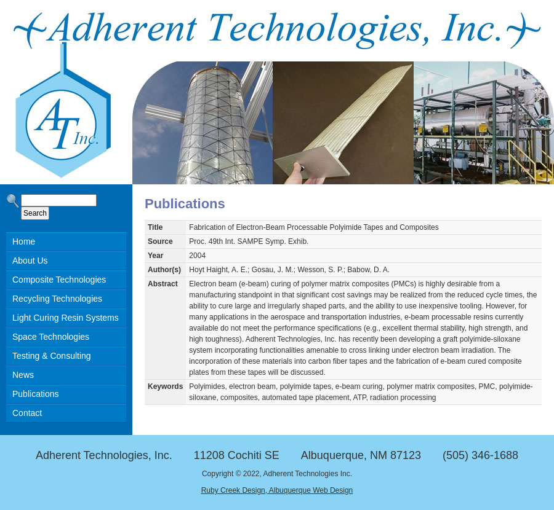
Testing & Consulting (51, 356)
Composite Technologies (59, 279)
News (23, 375)
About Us (30, 260)
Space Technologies (50, 337)
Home (23, 241)
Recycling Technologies (57, 299)
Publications (35, 394)
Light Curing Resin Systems (65, 318)
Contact (27, 413)
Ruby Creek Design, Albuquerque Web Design (277, 490)
